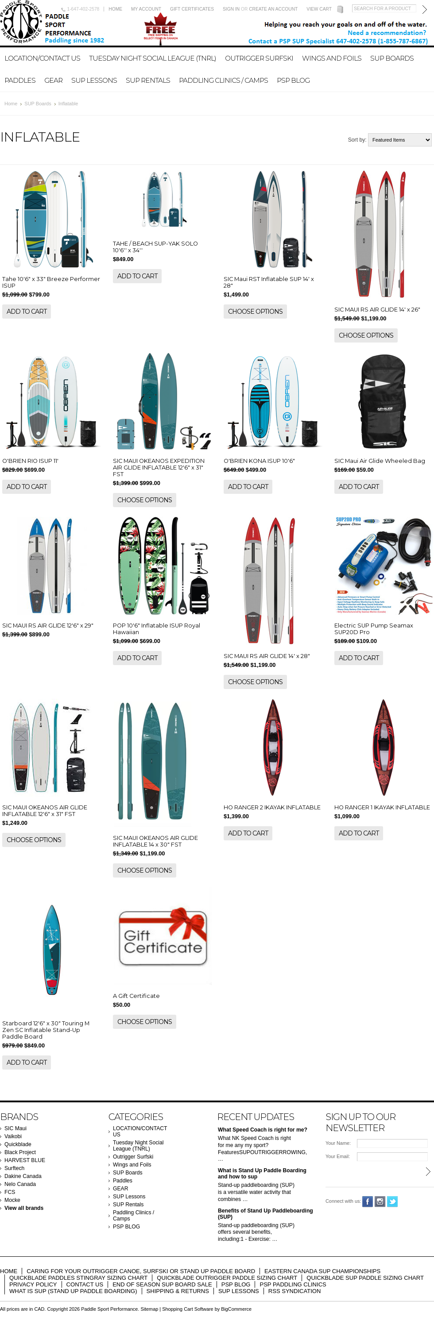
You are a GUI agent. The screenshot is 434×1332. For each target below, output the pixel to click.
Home (115, 9)
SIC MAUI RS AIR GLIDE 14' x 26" (377, 309)
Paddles (19, 80)
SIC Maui (15, 1128)
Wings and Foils (331, 58)
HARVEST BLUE (24, 1160)
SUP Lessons (94, 80)
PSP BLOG (293, 80)
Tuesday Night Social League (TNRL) (152, 58)
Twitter (392, 1201)
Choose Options (255, 312)
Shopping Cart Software (187, 1309)
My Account (146, 9)
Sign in (231, 9)
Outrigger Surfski (259, 58)
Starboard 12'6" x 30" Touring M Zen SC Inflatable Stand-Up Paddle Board (45, 1030)
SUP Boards (392, 58)
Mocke (12, 1200)
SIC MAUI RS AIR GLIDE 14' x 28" (267, 656)
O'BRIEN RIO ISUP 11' (30, 461)
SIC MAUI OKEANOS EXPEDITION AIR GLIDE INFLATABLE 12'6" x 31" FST (159, 467)
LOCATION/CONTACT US (42, 58)
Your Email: (338, 1156)
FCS (9, 1192)
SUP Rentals (148, 80)
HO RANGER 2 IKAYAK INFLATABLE (272, 807)
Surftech (14, 1168)
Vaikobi (13, 1136)
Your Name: (338, 1143)
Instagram (380, 1201)
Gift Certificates (192, 9)
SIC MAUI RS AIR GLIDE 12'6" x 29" (47, 625)
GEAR (53, 80)
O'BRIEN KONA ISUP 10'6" (259, 461)
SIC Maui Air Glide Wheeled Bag (379, 461)
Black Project (20, 1152)
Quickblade (17, 1144)
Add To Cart (26, 312)
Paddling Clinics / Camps (223, 80)
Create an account (273, 9)
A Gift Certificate (136, 996)
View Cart (319, 9)
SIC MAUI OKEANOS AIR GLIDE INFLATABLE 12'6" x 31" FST (44, 810)
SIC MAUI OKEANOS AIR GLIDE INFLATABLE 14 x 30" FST (155, 841)
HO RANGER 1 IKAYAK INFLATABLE (382, 807)
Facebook (367, 1201)
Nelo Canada (20, 1184)
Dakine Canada (23, 1176)
